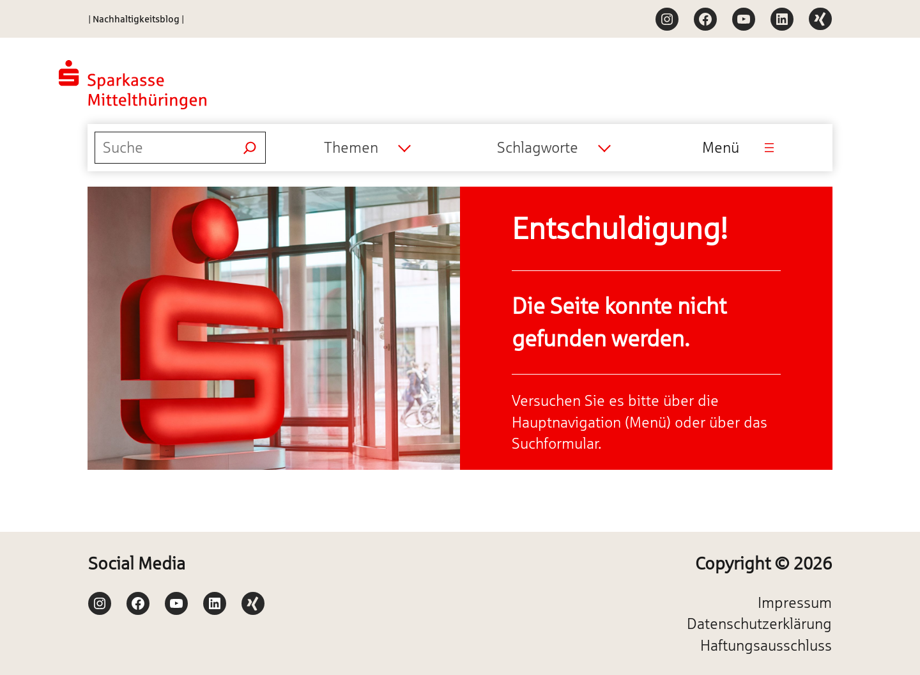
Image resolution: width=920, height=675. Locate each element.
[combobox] (367, 148)
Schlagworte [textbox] (537, 147)
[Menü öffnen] (769, 147)
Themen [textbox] (351, 147)
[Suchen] (250, 147)
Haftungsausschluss (766, 645)
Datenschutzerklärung (759, 623)
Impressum (795, 602)
